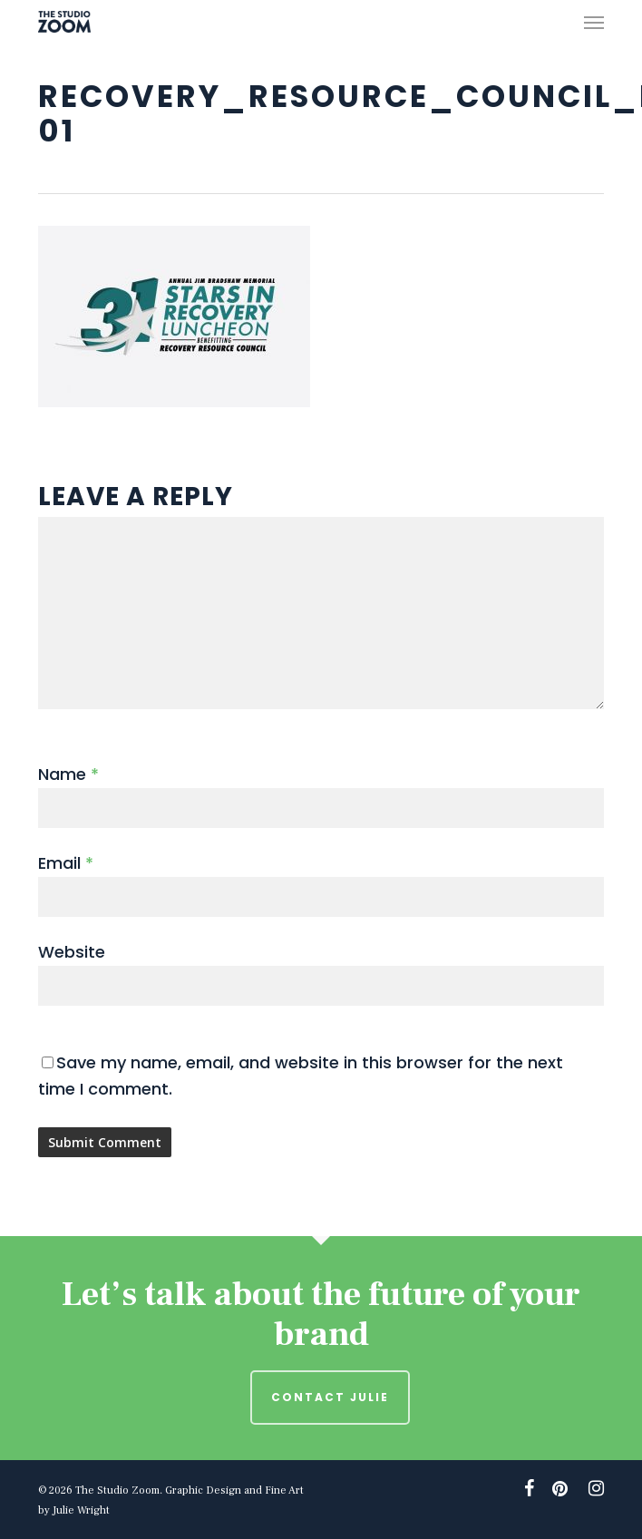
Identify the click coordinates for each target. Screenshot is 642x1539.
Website (71, 951)
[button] (594, 22)
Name (68, 774)
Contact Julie (330, 1397)
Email (65, 863)
